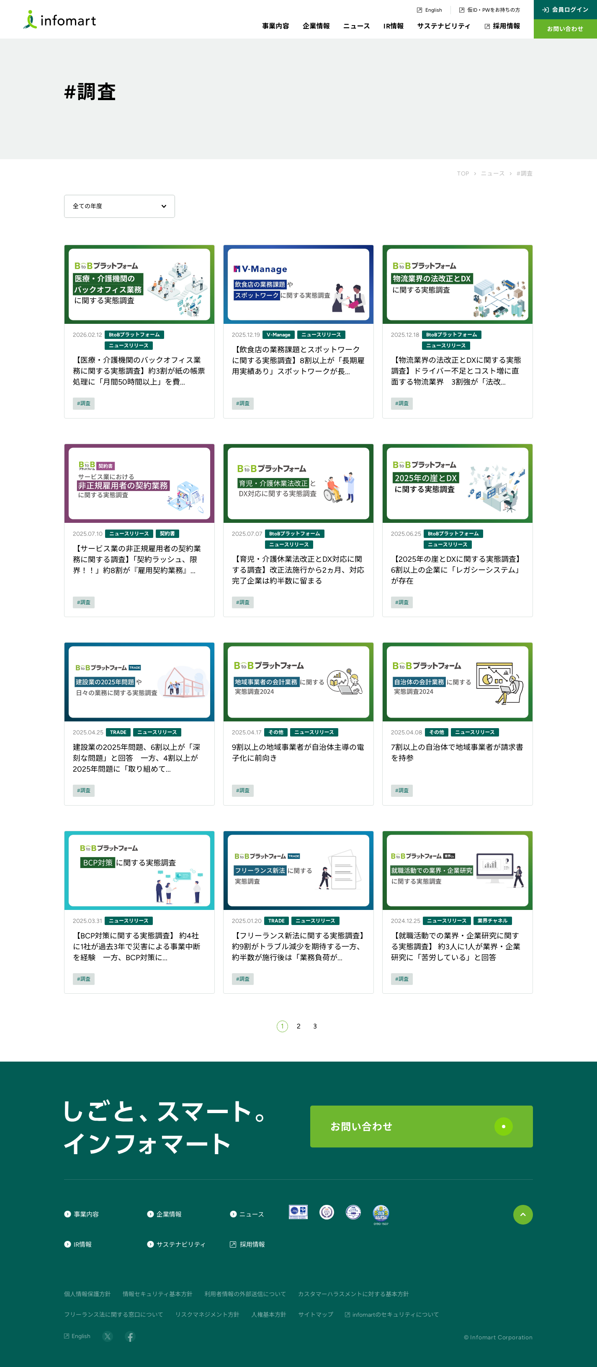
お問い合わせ (421, 1126)
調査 (85, 403)
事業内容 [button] (275, 26)
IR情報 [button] (393, 26)
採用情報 (502, 26)
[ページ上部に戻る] (523, 1215)
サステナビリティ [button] (444, 26)
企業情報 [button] (316, 26)
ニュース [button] (356, 26)
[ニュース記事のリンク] (139, 331)
